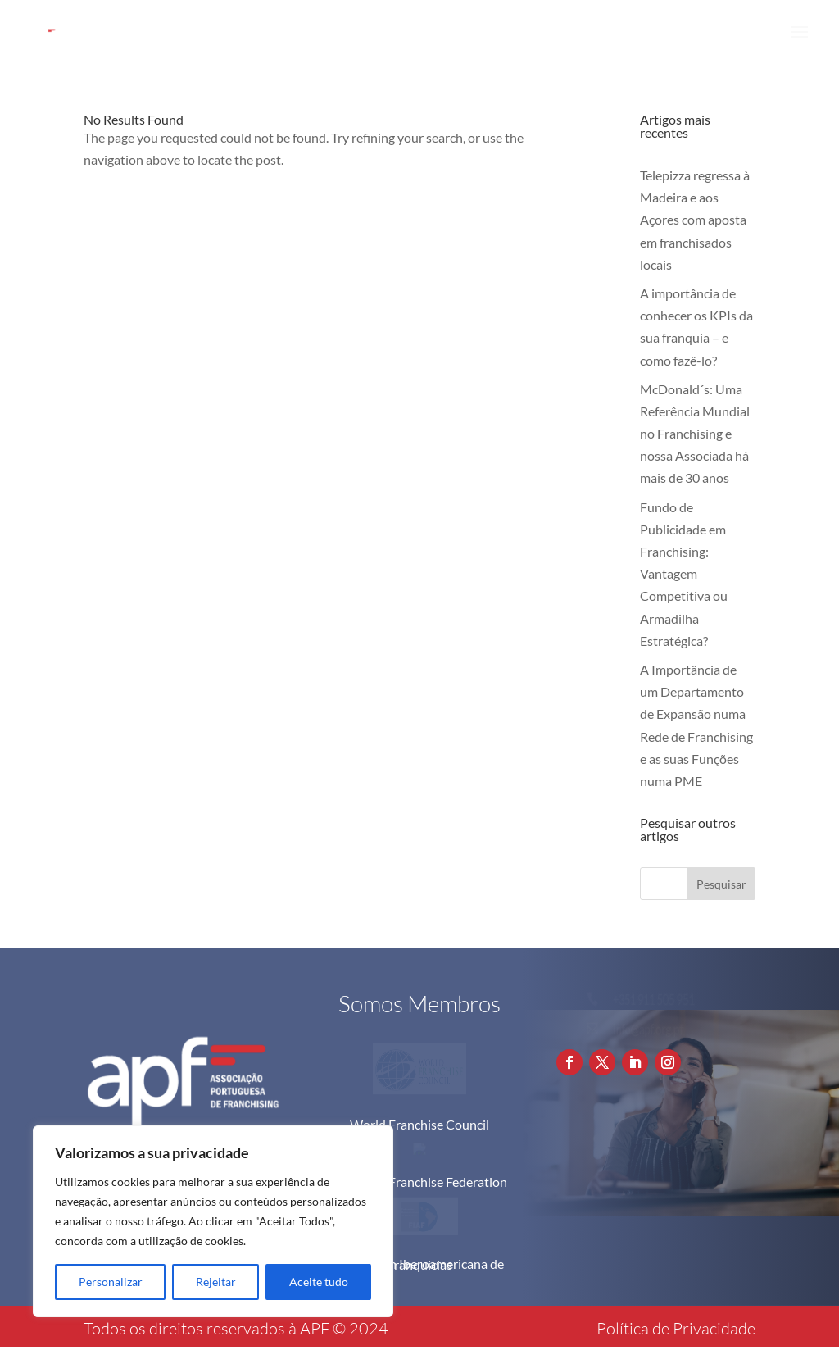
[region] (213, 1221)
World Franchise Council (419, 1124)
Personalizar (111, 1282)
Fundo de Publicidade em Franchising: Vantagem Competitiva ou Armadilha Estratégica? (684, 573)
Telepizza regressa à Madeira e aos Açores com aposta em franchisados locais (695, 219)
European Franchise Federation (419, 1181)
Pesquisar (721, 884)
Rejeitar (216, 1282)
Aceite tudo (318, 1282)
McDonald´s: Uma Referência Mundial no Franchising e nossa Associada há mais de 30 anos (695, 433)
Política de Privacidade (675, 1328)
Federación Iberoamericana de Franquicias (419, 1264)
